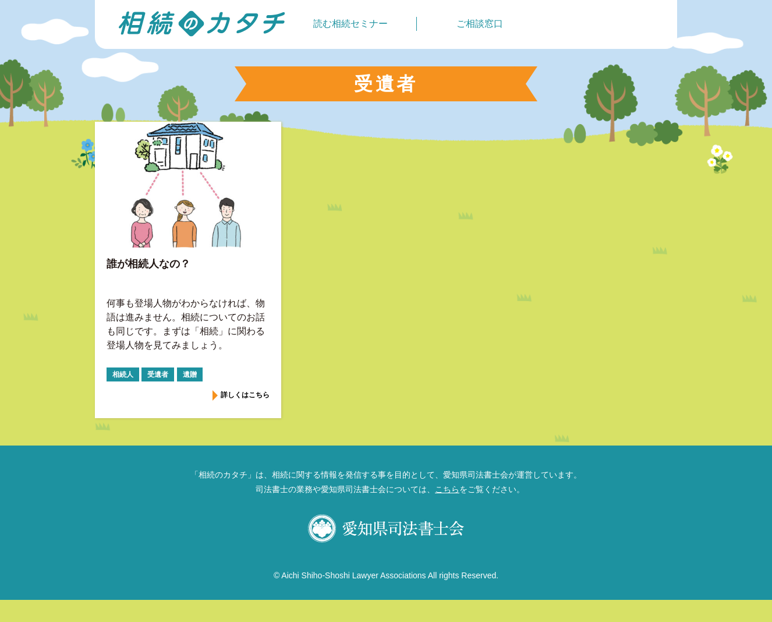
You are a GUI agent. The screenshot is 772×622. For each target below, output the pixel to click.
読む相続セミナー (350, 24)
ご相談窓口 (479, 24)
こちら (447, 489)
